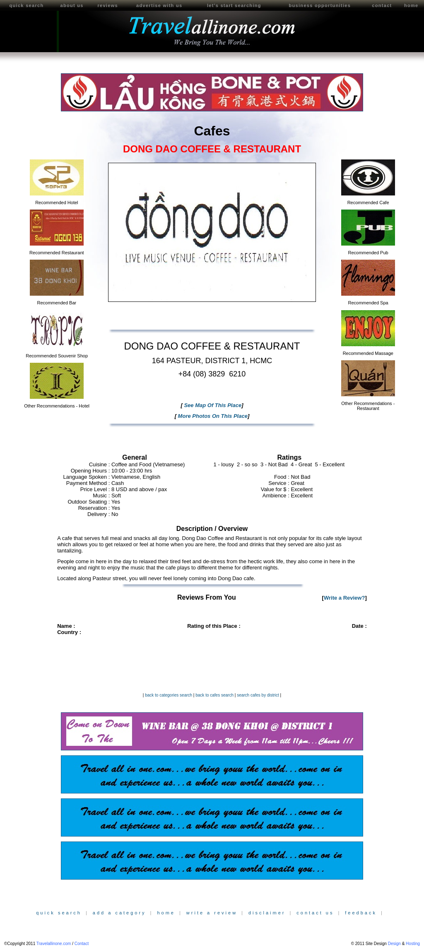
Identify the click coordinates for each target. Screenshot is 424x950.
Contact (82, 943)
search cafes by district (258, 695)
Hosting (413, 943)
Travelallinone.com (53, 943)
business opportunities (320, 5)
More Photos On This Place (212, 416)
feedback (361, 912)
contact (382, 5)
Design (394, 943)
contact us (315, 912)
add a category (119, 912)
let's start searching (234, 5)
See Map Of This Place (212, 405)
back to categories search (168, 695)
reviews (107, 5)
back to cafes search (214, 695)
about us (71, 5)
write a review (211, 912)
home (411, 5)
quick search (27, 5)
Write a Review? (344, 598)
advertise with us (159, 5)
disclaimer (267, 912)
